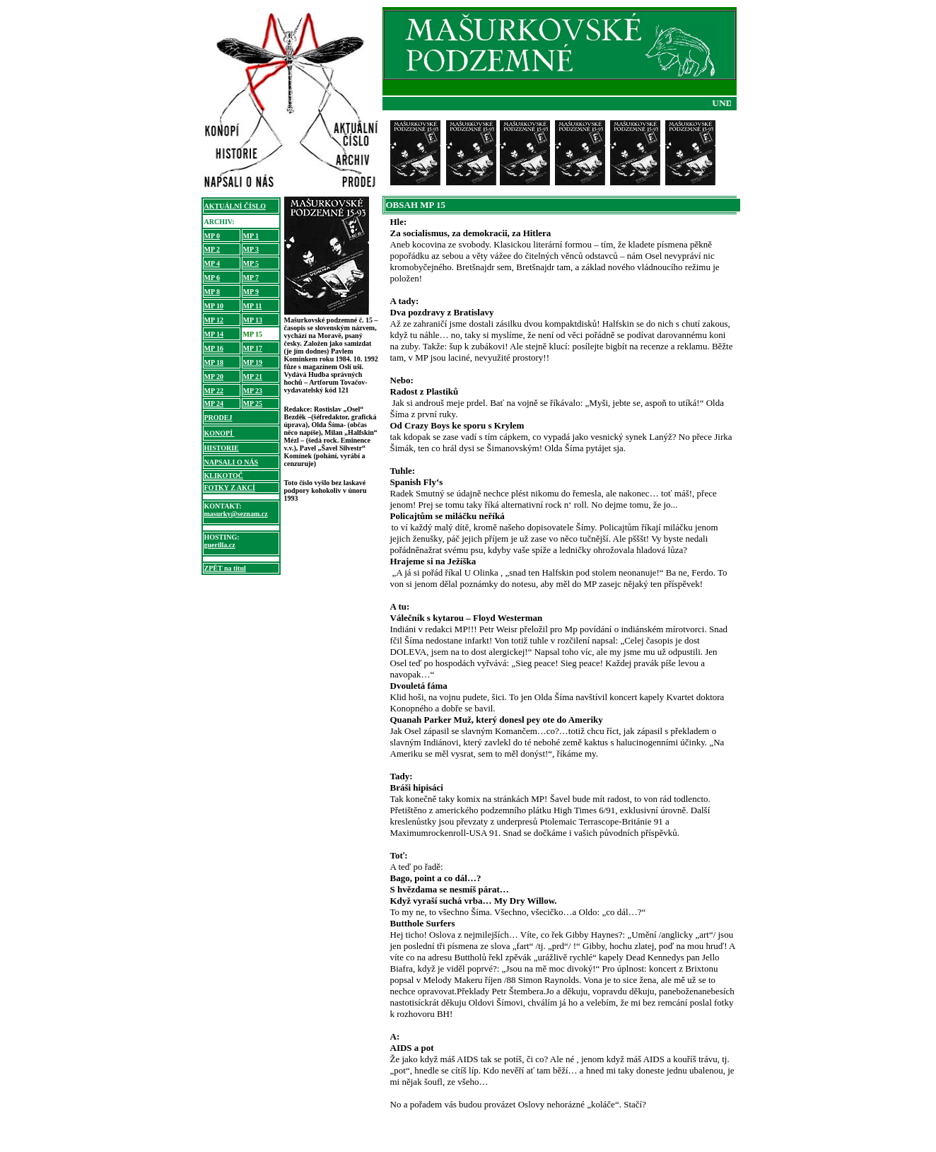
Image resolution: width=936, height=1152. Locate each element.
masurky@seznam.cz (236, 514)
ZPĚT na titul (225, 568)
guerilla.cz (219, 545)
